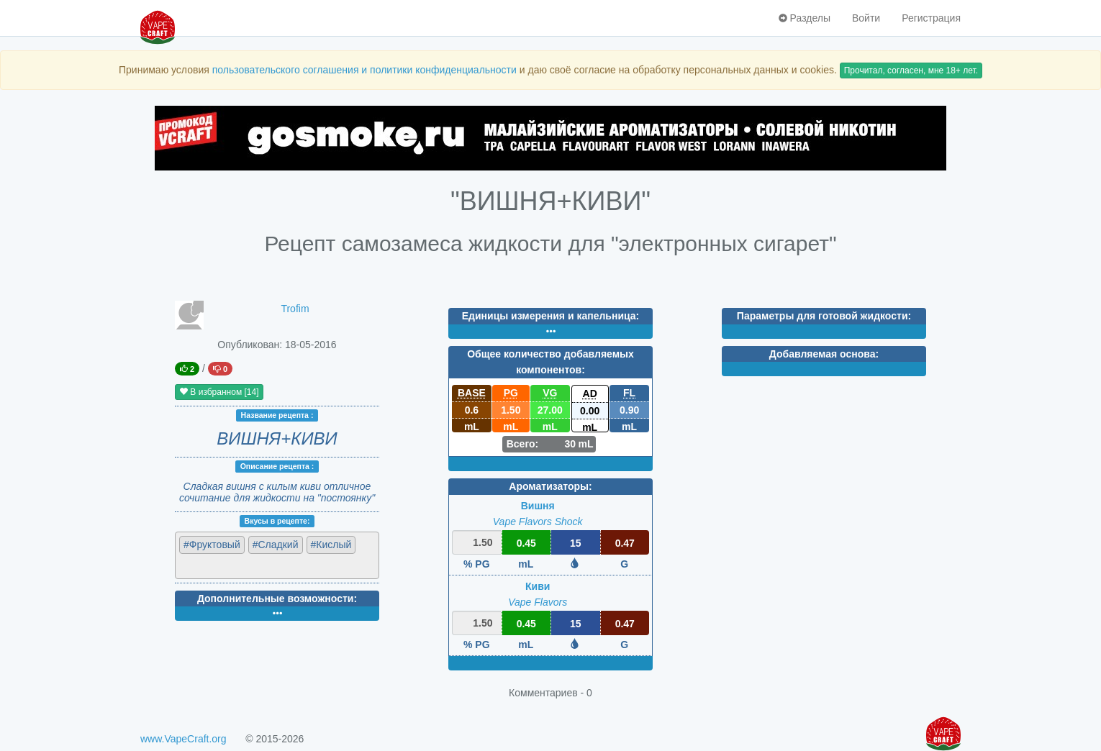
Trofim (295, 308)
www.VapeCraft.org (183, 739)
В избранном (219, 392)
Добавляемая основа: (824, 354)
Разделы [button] (804, 18)
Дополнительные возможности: (277, 598)
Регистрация (931, 18)
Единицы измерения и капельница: (550, 316)
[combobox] (277, 555)
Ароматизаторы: (550, 486)
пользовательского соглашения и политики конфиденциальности (364, 70)
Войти (866, 18)
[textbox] (242, 565)
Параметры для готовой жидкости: (824, 316)
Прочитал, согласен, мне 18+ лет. (911, 70)
